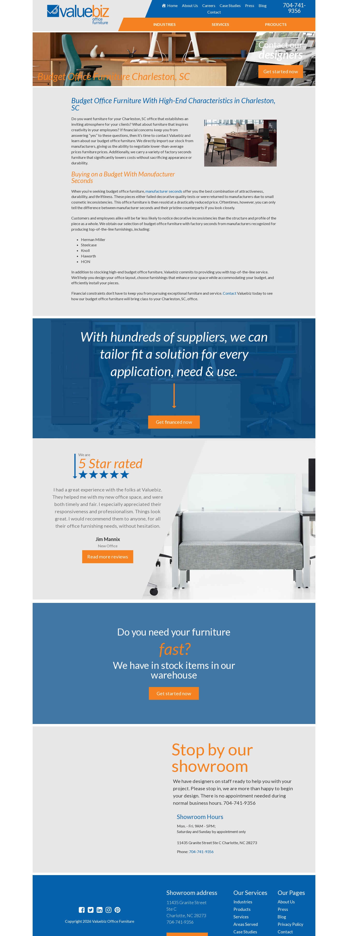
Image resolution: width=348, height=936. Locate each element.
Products (275, 24)
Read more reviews (107, 557)
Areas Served (246, 924)
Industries (164, 24)
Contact (214, 12)
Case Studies (230, 5)
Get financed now (174, 422)
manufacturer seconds (163, 191)
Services (220, 24)
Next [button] (319, 519)
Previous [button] (29, 519)
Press (249, 5)
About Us (190, 5)
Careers (208, 5)
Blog (263, 5)
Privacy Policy (291, 924)
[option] (174, 519)
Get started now (280, 71)
